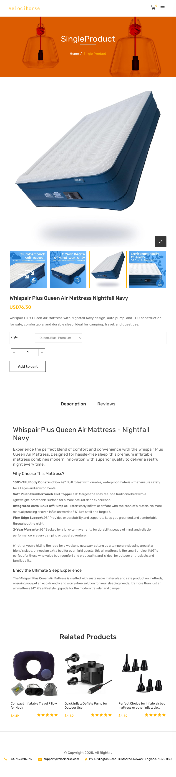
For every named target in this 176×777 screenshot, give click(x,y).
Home (74, 54)
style (14, 337)
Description (73, 404)
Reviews (106, 404)
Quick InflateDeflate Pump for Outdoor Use (86, 706)
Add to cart (28, 366)
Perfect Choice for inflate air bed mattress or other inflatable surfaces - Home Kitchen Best (141, 706)
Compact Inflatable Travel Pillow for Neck (34, 706)
